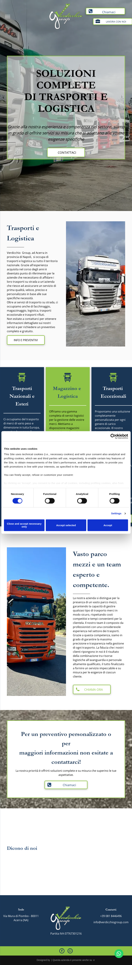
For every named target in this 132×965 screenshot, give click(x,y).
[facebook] (61, 951)
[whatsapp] (70, 951)
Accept (107, 525)
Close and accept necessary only (24, 525)
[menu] (7, 16)
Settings (116, 513)
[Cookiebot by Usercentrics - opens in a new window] (113, 436)
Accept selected (66, 525)
